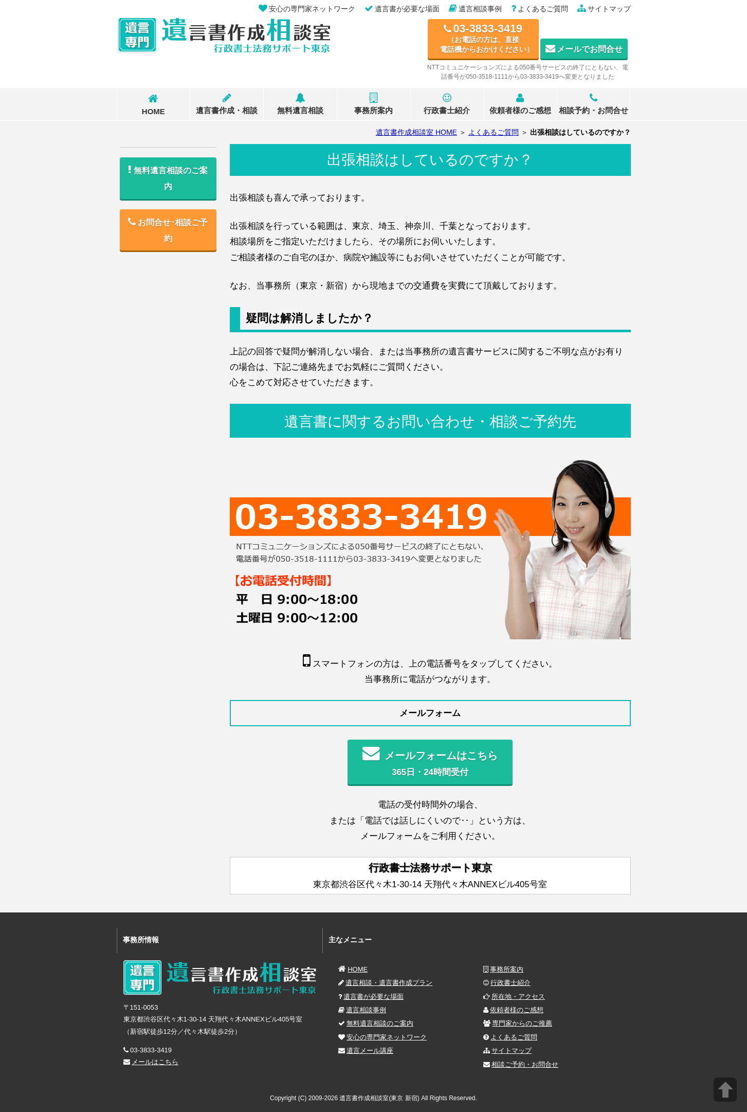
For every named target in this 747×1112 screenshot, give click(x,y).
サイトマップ (511, 1050)
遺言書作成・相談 (227, 104)
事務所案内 (373, 104)
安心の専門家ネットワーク (387, 1037)
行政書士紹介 (447, 104)
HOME (153, 104)
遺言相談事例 (366, 1010)
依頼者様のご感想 (520, 104)
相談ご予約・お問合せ (524, 1064)
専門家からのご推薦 (522, 1023)
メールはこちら (155, 1062)
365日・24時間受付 (430, 761)
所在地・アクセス (518, 996)
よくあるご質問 (513, 1037)
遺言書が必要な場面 (373, 996)
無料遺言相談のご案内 (380, 1023)
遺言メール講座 (370, 1050)
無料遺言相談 (300, 104)
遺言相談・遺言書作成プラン (388, 983)
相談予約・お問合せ (593, 104)
